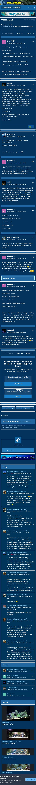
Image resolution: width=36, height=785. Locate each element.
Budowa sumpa (11, 694)
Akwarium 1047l (7, 757)
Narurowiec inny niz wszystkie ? (17, 471)
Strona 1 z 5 (20, 33)
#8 (33, 257)
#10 (33, 331)
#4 (33, 161)
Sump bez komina (12, 675)
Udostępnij (9, 408)
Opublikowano (16, 43)
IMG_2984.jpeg (7, 772)
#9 (33, 285)
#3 (33, 135)
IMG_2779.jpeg (7, 723)
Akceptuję (30, 779)
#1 (33, 41)
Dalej (29, 33)
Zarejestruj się (18, 383)
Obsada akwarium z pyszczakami (23, 26)
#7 (33, 238)
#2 (33, 84)
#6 (33, 210)
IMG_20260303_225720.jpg (11, 741)
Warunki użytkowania (6, 782)
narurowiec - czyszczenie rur (16, 681)
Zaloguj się (18, 396)
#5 (33, 183)
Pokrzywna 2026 (8, 450)
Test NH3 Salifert (12, 687)
